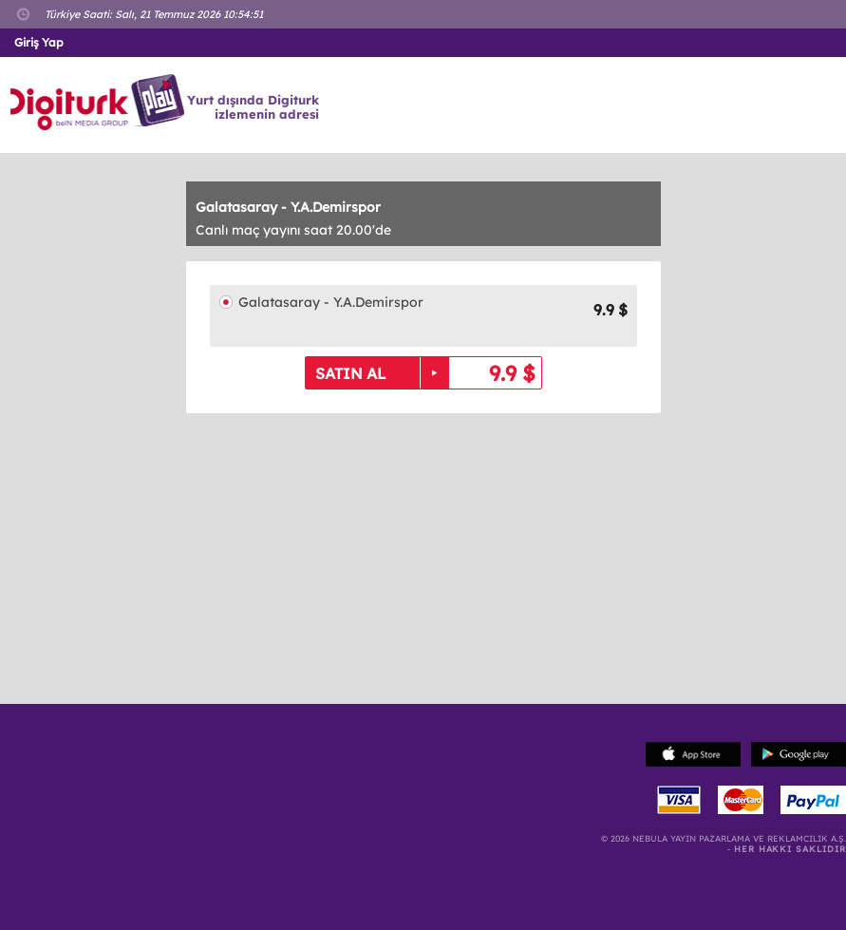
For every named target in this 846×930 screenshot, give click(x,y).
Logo (100, 102)
